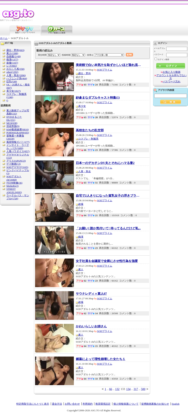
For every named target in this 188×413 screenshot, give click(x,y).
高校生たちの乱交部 (90, 130)
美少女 (82, 106)
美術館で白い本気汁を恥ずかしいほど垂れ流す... (109, 65)
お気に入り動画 (171, 72)
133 (123, 389)
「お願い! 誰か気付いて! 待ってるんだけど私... (108, 228)
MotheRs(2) (12, 185)
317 (136, 389)
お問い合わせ (72, 403)
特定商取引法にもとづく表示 (32, 403)
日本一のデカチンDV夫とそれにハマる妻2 (105, 163)
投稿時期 (66, 55)
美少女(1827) (13, 91)
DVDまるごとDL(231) (14, 118)
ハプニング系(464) (16, 78)
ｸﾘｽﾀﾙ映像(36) (14, 182)
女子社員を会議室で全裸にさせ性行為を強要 (107, 261)
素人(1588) (12, 53)
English (175, 403)
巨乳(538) (11, 81)
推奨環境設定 (102, 403)
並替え (90, 55)
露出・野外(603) (15, 50)
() (7, 100)
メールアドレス (159, 49)
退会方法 (57, 403)
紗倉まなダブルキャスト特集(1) (98, 97)
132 (117, 389)
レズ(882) (11, 65)
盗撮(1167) (12, 62)
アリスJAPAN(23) (16, 160)
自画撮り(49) (13, 56)
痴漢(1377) (12, 59)
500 (143, 389)
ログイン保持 (161, 59)
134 (128, 389)
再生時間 (42, 55)
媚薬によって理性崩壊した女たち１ (100, 359)
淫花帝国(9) (12, 126)
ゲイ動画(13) (13, 163)
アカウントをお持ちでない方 (171, 77)
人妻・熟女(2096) (16, 75)
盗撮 (80, 204)
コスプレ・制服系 (88, 138)
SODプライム (104, 69)
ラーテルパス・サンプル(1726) (17, 197)
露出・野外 (84, 73)
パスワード (158, 54)
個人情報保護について (126, 403)
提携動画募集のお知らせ (155, 403)
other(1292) (12, 72)
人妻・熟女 (84, 171)
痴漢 (80, 236)
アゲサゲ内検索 (166, 90)
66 (110, 389)
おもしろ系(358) (15, 68)
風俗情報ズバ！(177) (17, 142)
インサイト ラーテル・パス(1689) (17, 147)
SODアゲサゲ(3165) (17, 167)
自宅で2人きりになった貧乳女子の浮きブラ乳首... (109, 195)
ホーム (4, 38)
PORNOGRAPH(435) (17, 132)
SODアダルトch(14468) (14, 178)
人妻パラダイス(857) (17, 151)
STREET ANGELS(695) (14, 191)
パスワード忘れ (171, 81)
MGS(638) (11, 123)
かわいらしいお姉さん (91, 326)
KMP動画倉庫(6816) (17, 129)
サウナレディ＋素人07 (91, 293)
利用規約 (88, 403)
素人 (80, 269)
